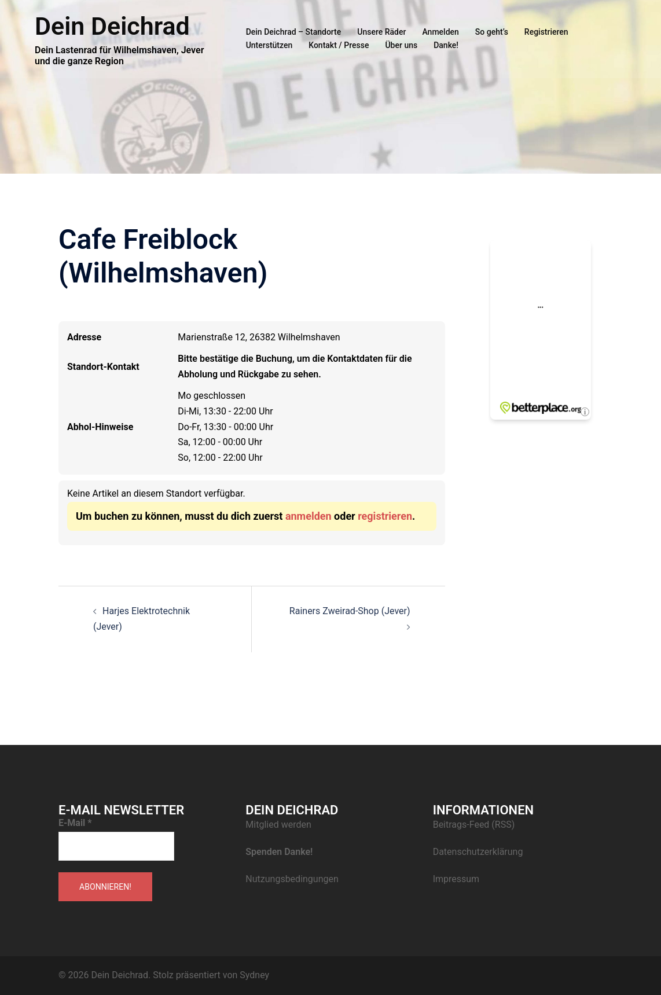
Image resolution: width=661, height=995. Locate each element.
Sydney (254, 975)
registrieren (385, 516)
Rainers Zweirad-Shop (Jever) (349, 610)
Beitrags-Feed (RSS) (474, 824)
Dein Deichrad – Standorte (293, 31)
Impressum (456, 878)
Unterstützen (269, 45)
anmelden (308, 516)
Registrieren (546, 31)
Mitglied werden (278, 824)
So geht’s (491, 31)
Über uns (401, 45)
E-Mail (75, 822)
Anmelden (440, 31)
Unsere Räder (381, 31)
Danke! (446, 45)
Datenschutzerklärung (478, 851)
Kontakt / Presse (339, 45)
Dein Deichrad (112, 26)
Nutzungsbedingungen (291, 878)
